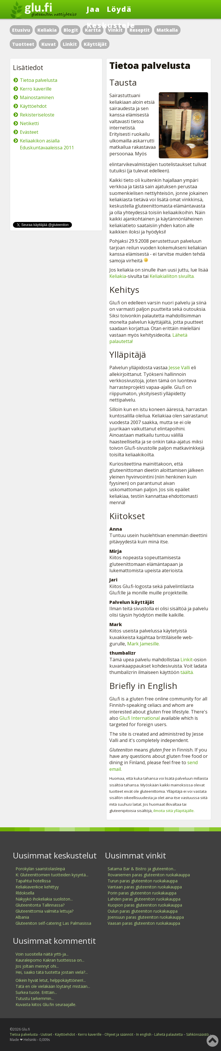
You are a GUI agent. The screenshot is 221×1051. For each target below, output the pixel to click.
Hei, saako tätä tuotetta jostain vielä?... (52, 972)
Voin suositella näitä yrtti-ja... (42, 954)
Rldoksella (25, 893)
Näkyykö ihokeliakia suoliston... (44, 899)
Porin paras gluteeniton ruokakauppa (142, 893)
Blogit (71, 30)
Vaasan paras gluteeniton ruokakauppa (144, 923)
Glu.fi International (139, 718)
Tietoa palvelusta (38, 80)
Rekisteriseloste (37, 115)
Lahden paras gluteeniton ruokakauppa (144, 899)
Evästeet (29, 132)
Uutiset (46, 1034)
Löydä (119, 9)
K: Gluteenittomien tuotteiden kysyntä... (52, 874)
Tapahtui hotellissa (33, 881)
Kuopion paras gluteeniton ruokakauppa (145, 905)
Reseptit (139, 30)
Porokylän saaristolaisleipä (40, 868)
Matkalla (167, 30)
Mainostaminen (37, 97)
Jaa (93, 9)
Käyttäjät (95, 44)
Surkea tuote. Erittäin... (36, 992)
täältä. (187, 672)
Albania (22, 917)
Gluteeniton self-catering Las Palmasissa (53, 923)
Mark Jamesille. (143, 644)
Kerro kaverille (36, 89)
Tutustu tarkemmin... (35, 998)
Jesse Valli (179, 367)
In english (143, 1034)
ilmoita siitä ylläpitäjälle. (174, 810)
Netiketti (29, 123)
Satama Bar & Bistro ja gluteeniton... (142, 868)
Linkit (70, 44)
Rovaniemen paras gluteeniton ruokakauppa (149, 874)
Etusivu (21, 30)
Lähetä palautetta (168, 1034)
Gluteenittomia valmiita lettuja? (44, 911)
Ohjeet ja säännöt (118, 1034)
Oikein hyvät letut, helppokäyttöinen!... (51, 980)
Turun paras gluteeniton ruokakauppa (143, 881)
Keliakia (47, 30)
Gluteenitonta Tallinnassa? (40, 905)
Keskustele (111, 25)
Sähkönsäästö (197, 1034)
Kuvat (48, 44)
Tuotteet (23, 44)
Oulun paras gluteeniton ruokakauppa (143, 911)
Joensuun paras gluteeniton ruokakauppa (146, 917)
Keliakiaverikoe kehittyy (37, 887)
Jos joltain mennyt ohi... (37, 966)
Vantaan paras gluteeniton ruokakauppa (145, 887)
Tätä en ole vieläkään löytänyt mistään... (53, 986)
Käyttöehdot (33, 106)
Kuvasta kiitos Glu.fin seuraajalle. (46, 1004)
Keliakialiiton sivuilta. (172, 276)
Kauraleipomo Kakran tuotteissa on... (50, 960)
